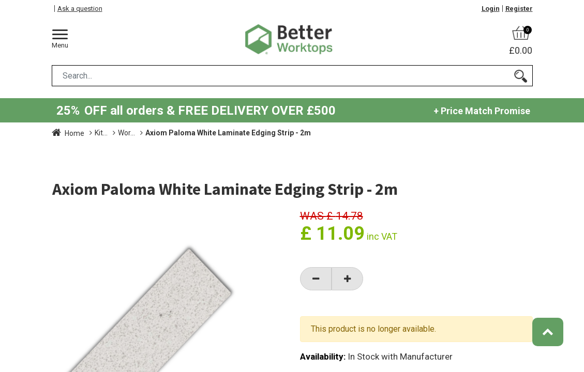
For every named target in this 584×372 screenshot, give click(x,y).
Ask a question (79, 8)
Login (491, 8)
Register (519, 8)
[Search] (520, 76)
